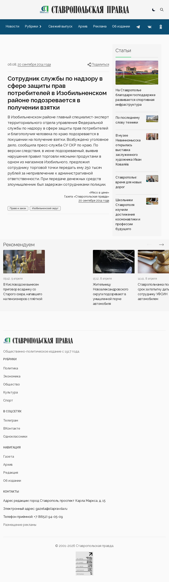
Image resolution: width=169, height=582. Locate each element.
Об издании (12, 481)
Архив (8, 464)
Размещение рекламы (19, 525)
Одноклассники (15, 436)
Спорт (8, 400)
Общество (11, 384)
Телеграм (10, 420)
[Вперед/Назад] (149, 244)
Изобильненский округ (45, 208)
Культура (10, 392)
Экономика (11, 376)
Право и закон (18, 208)
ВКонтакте (11, 428)
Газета (8, 456)
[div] (24, 275)
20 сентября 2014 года (34, 64)
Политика (10, 368)
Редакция (10, 473)
